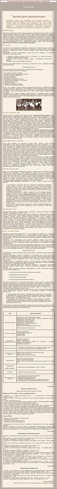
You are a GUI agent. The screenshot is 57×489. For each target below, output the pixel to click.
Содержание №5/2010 (45, 1)
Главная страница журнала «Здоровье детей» (32, 1)
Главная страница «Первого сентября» (14, 1)
